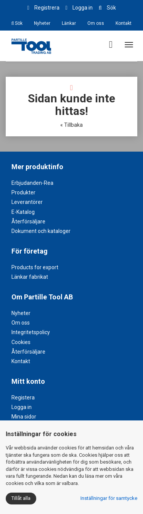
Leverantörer (27, 202)
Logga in (82, 8)
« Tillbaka (71, 125)
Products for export (34, 267)
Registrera (46, 8)
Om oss (95, 23)
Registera (23, 397)
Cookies (21, 342)
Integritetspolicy (30, 332)
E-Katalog (23, 212)
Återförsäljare (28, 221)
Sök (111, 8)
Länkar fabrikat (29, 277)
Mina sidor (23, 417)
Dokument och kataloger (41, 231)
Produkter (23, 192)
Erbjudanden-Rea (32, 183)
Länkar (69, 23)
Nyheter (42, 23)
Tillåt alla (21, 498)
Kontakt (124, 23)
